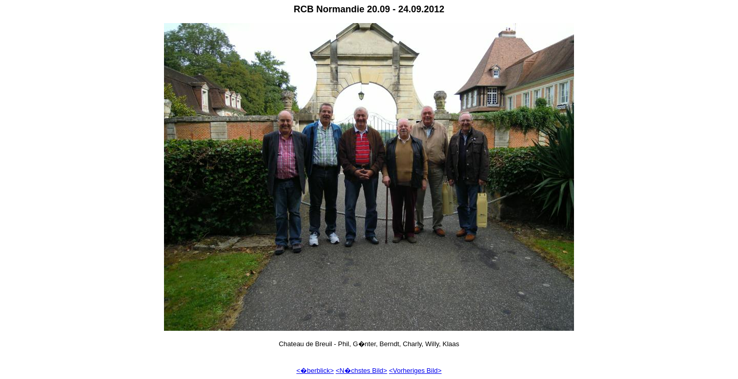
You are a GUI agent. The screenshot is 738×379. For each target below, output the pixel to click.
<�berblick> (315, 370)
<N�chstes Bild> (361, 370)
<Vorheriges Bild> (415, 370)
